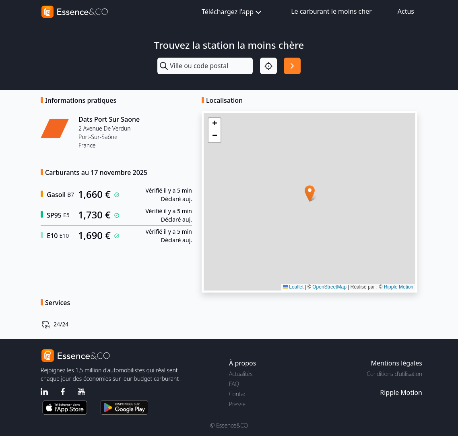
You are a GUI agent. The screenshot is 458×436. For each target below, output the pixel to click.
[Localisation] (268, 66)
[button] (310, 193)
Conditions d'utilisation (394, 374)
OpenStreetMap (329, 287)
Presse (237, 404)
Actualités (241, 374)
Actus (406, 11)
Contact (238, 394)
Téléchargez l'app (232, 12)
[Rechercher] (292, 66)
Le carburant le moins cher (331, 11)
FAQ (234, 384)
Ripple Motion (398, 287)
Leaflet (293, 287)
